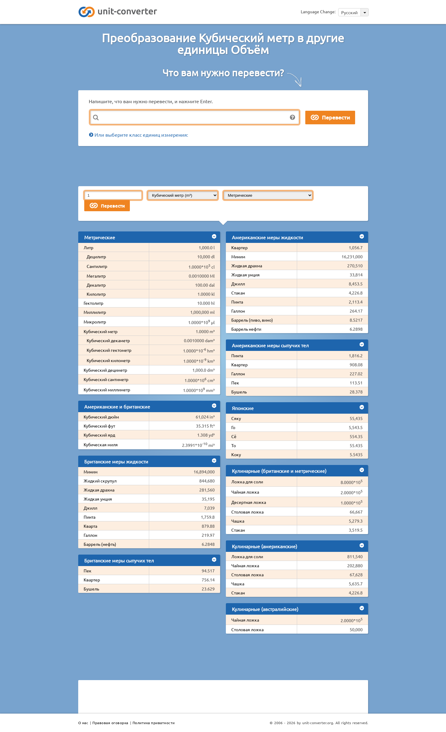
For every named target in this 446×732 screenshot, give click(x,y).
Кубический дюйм (101, 416)
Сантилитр (97, 266)
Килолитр (96, 294)
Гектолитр (93, 303)
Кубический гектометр (109, 350)
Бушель (91, 588)
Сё (233, 436)
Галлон (90, 535)
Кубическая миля (101, 444)
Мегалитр (96, 275)
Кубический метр (100, 331)
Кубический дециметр (105, 370)
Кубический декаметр (108, 340)
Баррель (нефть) (100, 544)
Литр (88, 247)
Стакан (238, 292)
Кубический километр (108, 360)
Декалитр (96, 285)
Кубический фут (99, 425)
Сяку (236, 418)
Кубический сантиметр (106, 379)
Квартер (92, 579)
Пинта (89, 517)
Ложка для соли (247, 481)
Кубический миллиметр (107, 389)
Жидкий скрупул (100, 480)
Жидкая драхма (99, 489)
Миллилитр (95, 312)
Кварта (90, 526)
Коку (236, 454)
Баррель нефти (246, 329)
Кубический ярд (99, 435)
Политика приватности (154, 722)
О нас (83, 722)
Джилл (90, 508)
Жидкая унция (98, 498)
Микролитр (95, 321)
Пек (87, 570)
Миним (91, 471)
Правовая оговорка (110, 722)
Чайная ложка (245, 492)
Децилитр (96, 256)
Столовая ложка (247, 511)
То (233, 445)
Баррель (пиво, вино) (252, 320)
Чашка (237, 521)
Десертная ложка (248, 502)
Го (233, 427)
